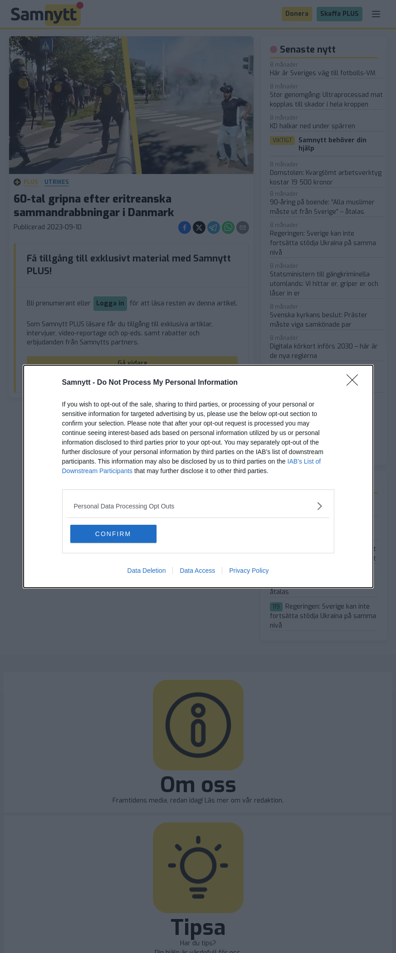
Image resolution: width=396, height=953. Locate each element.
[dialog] (198, 476)
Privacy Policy (249, 570)
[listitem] (198, 506)
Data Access (197, 570)
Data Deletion (146, 570)
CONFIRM (113, 533)
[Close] (355, 383)
